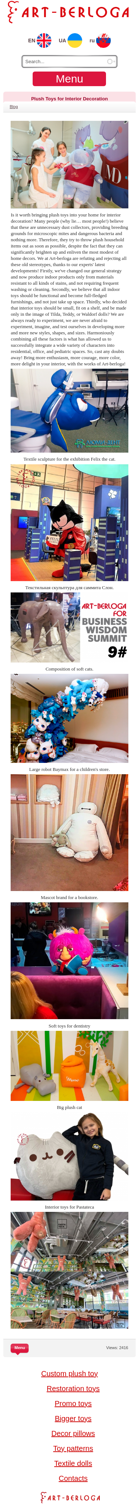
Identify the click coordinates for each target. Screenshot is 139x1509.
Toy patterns (73, 1448)
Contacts (73, 1478)
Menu (69, 79)
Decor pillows (73, 1433)
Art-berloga (69, 1497)
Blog (14, 106)
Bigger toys (73, 1418)
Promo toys (73, 1403)
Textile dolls (73, 1463)
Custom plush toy (69, 1374)
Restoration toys (73, 1389)
